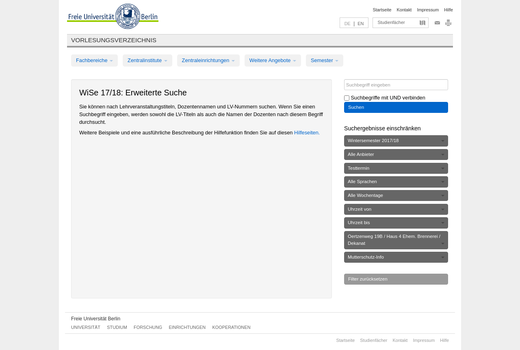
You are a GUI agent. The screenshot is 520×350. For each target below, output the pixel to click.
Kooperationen (231, 327)
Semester (324, 60)
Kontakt (404, 9)
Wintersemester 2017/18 (396, 140)
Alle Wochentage (396, 195)
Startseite (382, 9)
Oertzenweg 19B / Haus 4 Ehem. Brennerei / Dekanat (396, 240)
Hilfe (448, 9)
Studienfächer (391, 22)
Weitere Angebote (272, 60)
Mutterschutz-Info (396, 257)
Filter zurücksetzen (368, 279)
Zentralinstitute (147, 60)
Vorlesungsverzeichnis (113, 40)
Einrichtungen (187, 327)
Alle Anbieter (396, 154)
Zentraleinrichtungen (208, 60)
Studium (117, 327)
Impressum (428, 9)
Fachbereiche (94, 60)
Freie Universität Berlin (95, 319)
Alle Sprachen (396, 181)
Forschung (148, 327)
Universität (85, 327)
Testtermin (396, 168)
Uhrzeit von (396, 209)
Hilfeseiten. (307, 133)
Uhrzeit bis (396, 222)
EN (361, 23)
